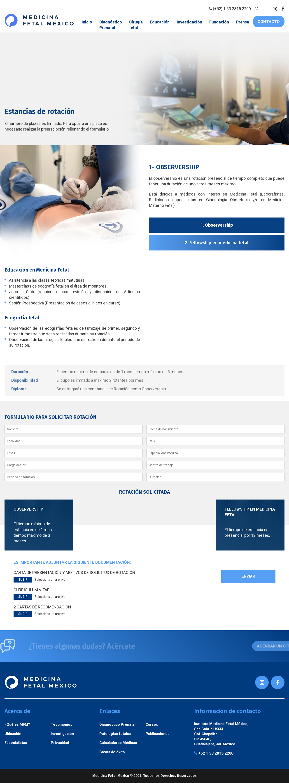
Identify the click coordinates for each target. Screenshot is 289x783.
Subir (23, 579)
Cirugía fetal (136, 25)
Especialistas (16, 743)
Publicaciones (158, 734)
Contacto (269, 21)
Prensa (242, 22)
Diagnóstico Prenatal (110, 25)
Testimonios (61, 724)
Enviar (248, 576)
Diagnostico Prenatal (117, 724)
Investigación (189, 22)
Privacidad (60, 743)
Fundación (219, 22)
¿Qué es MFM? (17, 724)
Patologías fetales (115, 734)
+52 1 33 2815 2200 (213, 753)
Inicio (87, 22)
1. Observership (216, 319)
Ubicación (13, 734)
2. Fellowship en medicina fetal (217, 336)
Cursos (152, 724)
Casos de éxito (112, 752)
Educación (160, 22)
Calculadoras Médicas (118, 743)
